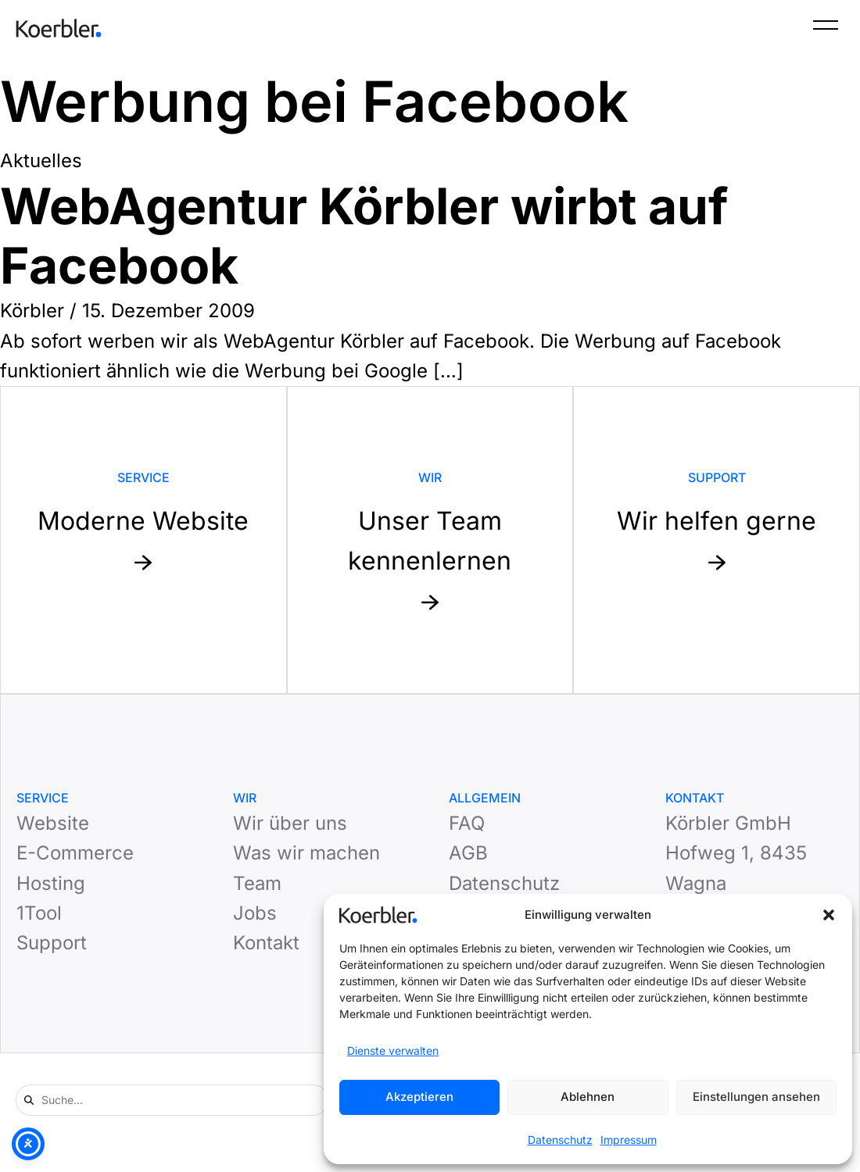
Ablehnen (588, 1096)
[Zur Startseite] (59, 28)
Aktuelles (41, 160)
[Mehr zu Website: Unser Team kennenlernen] (430, 540)
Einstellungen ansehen (756, 1096)
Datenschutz (560, 1139)
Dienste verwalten (393, 1050)
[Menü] (825, 28)
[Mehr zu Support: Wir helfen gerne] (716, 540)
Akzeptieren (419, 1096)
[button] (829, 915)
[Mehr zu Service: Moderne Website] (143, 540)
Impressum (628, 1139)
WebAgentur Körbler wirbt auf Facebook (364, 236)
